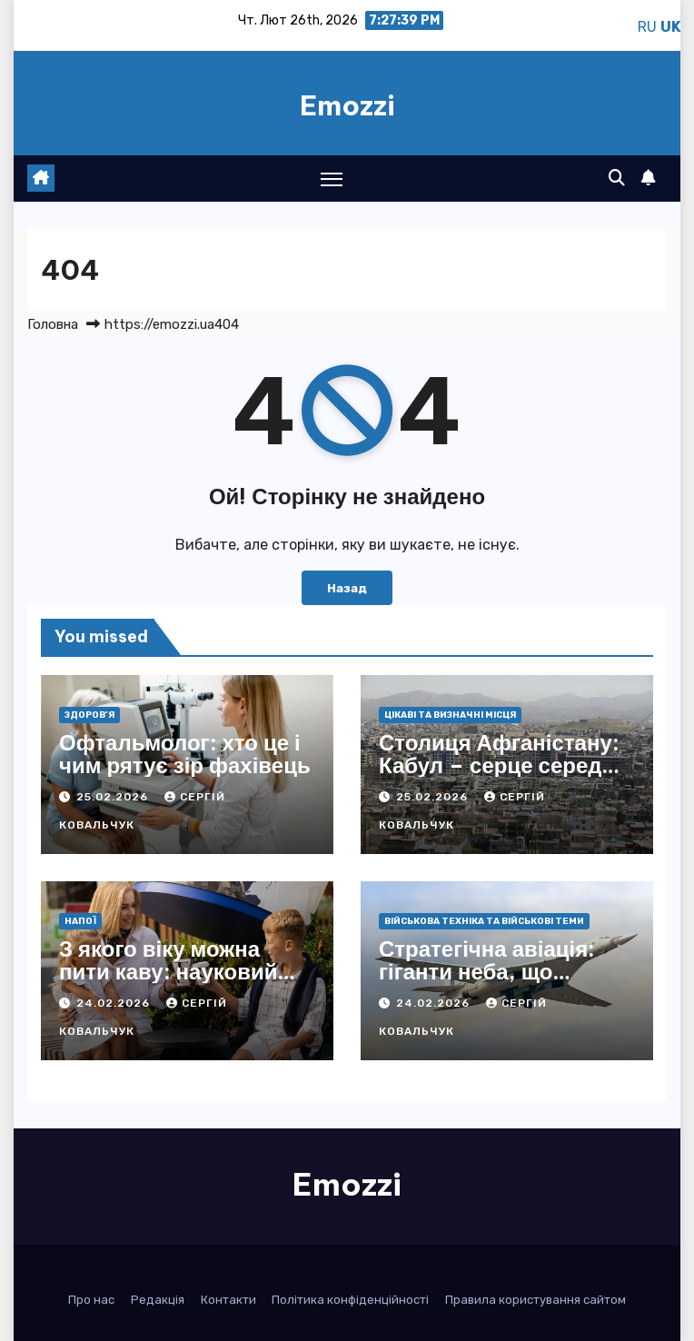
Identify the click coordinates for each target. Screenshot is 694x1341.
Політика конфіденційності (350, 1299)
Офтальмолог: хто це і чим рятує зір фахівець (185, 754)
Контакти (228, 1299)
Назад (347, 588)
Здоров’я (89, 715)
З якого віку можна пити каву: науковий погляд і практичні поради (168, 982)
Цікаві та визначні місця (450, 715)
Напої (80, 921)
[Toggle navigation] (331, 178)
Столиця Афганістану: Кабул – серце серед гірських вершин (499, 765)
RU (647, 26)
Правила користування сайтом (535, 1299)
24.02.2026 (115, 1003)
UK (670, 26)
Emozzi (347, 105)
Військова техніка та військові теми (484, 921)
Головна (52, 324)
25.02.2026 (114, 796)
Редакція (157, 1299)
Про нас (91, 1299)
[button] (617, 178)
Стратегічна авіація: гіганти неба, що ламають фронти (487, 971)
